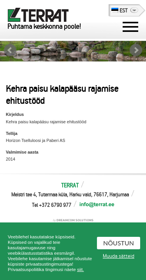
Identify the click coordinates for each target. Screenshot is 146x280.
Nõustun (118, 243)
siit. (80, 269)
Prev (10, 50)
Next (136, 50)
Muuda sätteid (118, 256)
